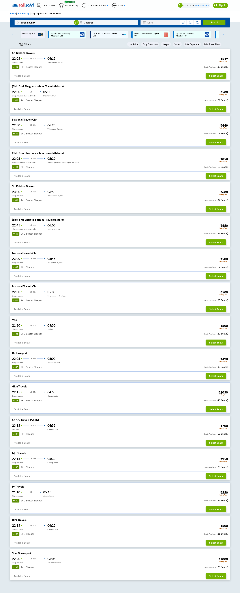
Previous (12, 34)
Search (214, 22)
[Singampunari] (45, 22)
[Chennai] (108, 22)
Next (222, 34)
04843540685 (202, 5)
